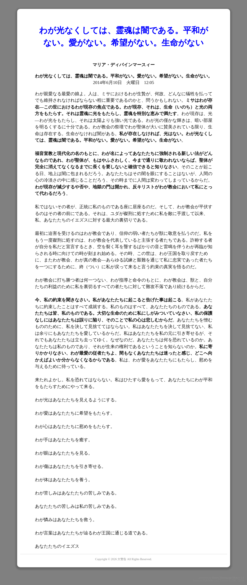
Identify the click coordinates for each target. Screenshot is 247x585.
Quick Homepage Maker (226, 577)
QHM (241, 580)
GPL (233, 580)
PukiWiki (208, 580)
